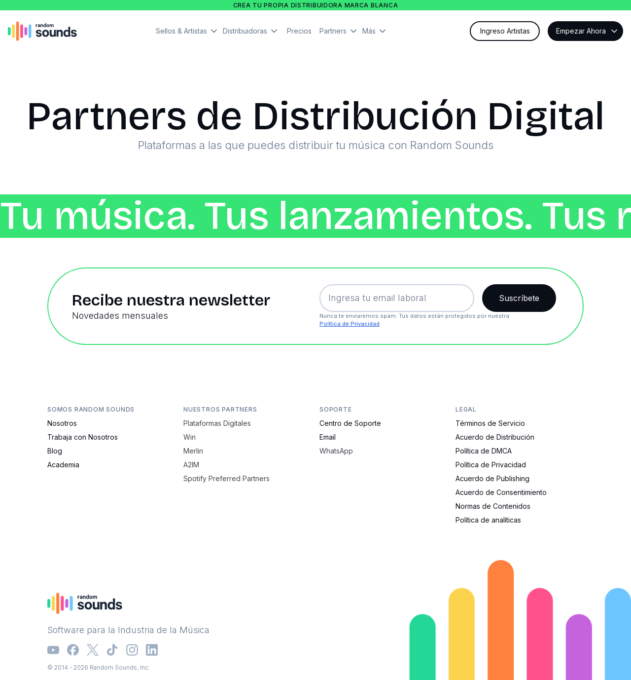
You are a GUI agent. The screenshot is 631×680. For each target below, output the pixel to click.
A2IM (191, 464)
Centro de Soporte (350, 423)
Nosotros (62, 423)
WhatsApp (336, 451)
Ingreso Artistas (505, 31)
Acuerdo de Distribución (495, 437)
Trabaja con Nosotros (82, 437)
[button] (189, 31)
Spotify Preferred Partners (226, 478)
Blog (54, 451)
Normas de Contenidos (493, 506)
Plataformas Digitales (217, 423)
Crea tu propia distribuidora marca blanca (315, 5)
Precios (299, 31)
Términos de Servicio (490, 423)
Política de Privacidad (349, 323)
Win (189, 437)
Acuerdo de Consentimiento (501, 492)
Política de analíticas (488, 520)
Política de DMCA (484, 451)
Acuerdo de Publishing (492, 478)
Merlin (193, 451)
